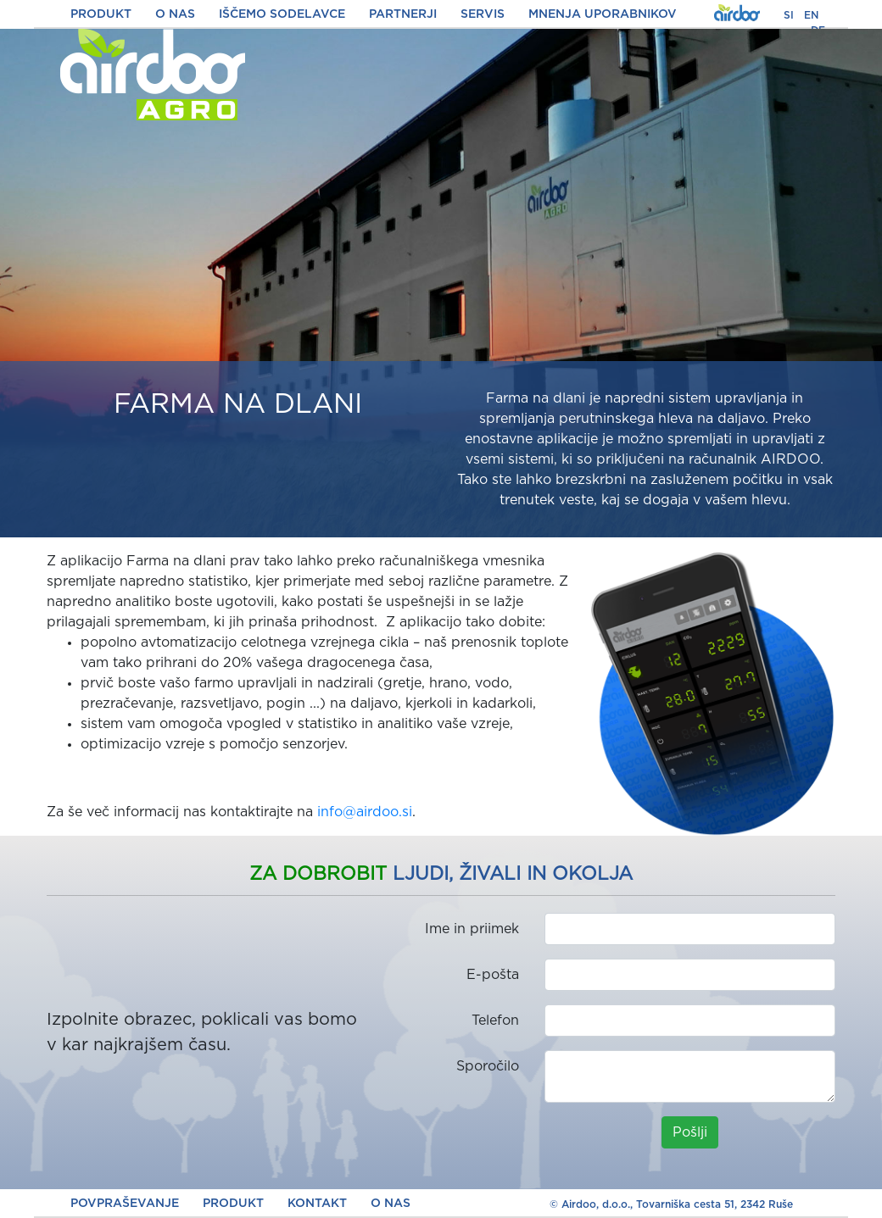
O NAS (175, 14)
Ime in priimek (472, 929)
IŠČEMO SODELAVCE (282, 14)
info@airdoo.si (364, 812)
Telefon (495, 1020)
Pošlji (690, 1132)
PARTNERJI (403, 14)
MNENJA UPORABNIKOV (602, 14)
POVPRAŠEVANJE (124, 1204)
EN (811, 15)
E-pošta (492, 975)
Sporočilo (487, 1066)
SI (789, 15)
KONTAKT (317, 1204)
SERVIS (483, 14)
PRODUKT (100, 14)
